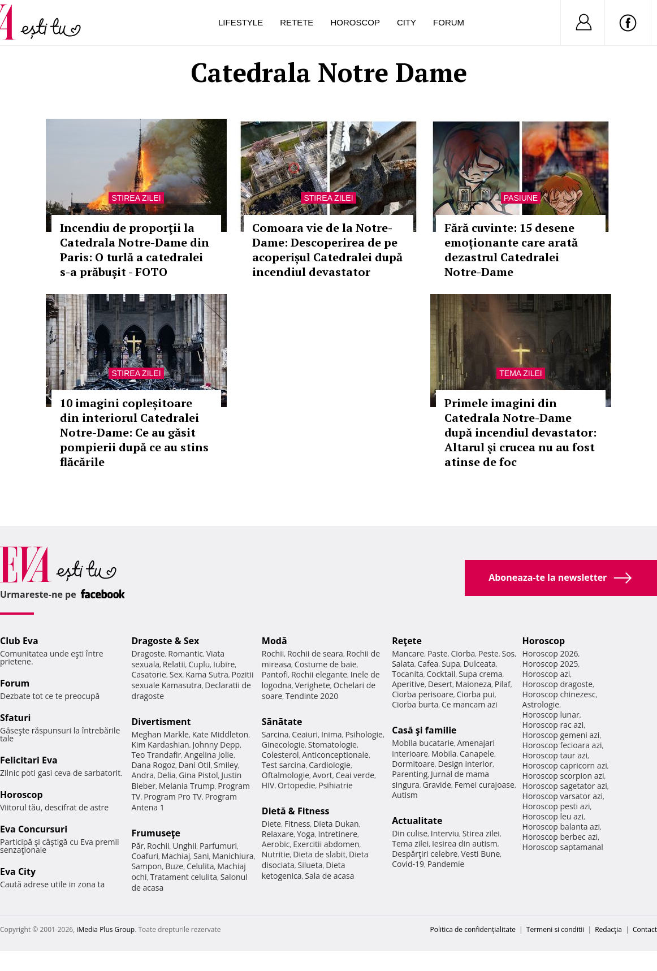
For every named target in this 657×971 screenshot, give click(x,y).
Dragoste (148, 653)
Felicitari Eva (29, 760)
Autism (405, 794)
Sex (176, 674)
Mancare (408, 653)
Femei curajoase (485, 784)
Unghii (184, 845)
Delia (166, 775)
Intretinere (337, 833)
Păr (137, 845)
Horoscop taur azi (554, 755)
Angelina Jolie (209, 754)
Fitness (297, 823)
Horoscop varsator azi (562, 796)
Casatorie (148, 674)
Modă (274, 641)
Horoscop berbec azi (560, 836)
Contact (645, 929)
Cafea (427, 663)
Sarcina (275, 734)
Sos (508, 653)
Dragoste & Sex (165, 641)
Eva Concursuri (33, 829)
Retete (296, 22)
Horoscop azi (546, 673)
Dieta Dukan (335, 823)
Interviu (445, 833)
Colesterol (280, 754)
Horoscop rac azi (553, 724)
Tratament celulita (183, 876)
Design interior (465, 763)
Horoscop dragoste (557, 684)
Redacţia (608, 929)
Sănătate (282, 721)
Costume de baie (326, 664)
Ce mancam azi (470, 704)
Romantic (185, 653)
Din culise (409, 833)
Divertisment (161, 721)
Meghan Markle (160, 734)
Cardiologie (330, 764)
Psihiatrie (335, 785)
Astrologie (541, 704)
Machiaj (176, 856)
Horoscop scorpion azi (563, 775)
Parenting (409, 774)
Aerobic (276, 844)
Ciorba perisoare (422, 694)
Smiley (226, 764)
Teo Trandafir (156, 754)
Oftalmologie (285, 775)
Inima (331, 734)
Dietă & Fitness (296, 811)
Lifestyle (240, 22)
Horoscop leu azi (552, 816)
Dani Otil (195, 764)
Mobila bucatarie (423, 742)
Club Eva (19, 641)
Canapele (477, 753)
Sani (201, 856)
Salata (403, 663)
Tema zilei (520, 373)
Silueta (310, 865)
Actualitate (417, 820)
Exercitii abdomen (326, 844)
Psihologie (364, 734)
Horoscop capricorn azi (564, 765)
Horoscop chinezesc (559, 694)
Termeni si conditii (555, 929)
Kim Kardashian (160, 744)
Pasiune (521, 197)
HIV (268, 785)
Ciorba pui (476, 694)
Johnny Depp (216, 744)
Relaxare (278, 833)
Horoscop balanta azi (561, 826)
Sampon (146, 866)
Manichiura (232, 856)
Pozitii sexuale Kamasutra (192, 680)
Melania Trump (187, 785)
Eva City (18, 871)
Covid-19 (408, 863)
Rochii (158, 845)
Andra (142, 775)
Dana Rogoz (153, 764)
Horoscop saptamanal (562, 846)
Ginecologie (283, 744)
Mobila (443, 753)
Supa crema (480, 673)
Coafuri (144, 856)
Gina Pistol (198, 775)
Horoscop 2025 (550, 663)
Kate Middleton (220, 734)
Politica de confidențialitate (473, 929)
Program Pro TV (173, 796)
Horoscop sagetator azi (564, 785)
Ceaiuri (305, 734)
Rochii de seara (315, 653)
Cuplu (199, 664)
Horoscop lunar (551, 714)
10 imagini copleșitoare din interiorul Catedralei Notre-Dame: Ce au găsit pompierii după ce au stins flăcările (134, 432)
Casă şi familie (424, 730)
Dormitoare (413, 763)
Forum (448, 22)
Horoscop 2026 (550, 653)
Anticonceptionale (335, 754)
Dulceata (479, 663)
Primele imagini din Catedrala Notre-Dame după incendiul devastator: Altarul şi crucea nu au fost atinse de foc (520, 432)
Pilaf (503, 684)
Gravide (436, 784)
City (406, 22)
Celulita (200, 866)
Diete (271, 823)
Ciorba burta (415, 704)
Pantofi (275, 674)
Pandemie (446, 863)
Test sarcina (284, 764)
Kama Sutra (206, 674)
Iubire (224, 664)
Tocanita (407, 673)
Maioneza (473, 684)
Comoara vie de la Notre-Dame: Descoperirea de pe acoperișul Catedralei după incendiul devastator (327, 249)
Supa (451, 663)
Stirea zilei (136, 197)
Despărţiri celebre (424, 853)
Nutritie (276, 854)
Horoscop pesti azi (556, 806)
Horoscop (355, 22)
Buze (174, 866)
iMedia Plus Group (105, 929)
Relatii (174, 664)
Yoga (306, 833)
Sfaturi (15, 717)
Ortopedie (296, 785)
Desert (440, 684)
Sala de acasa (329, 875)
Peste (488, 653)
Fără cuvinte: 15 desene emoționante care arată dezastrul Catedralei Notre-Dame (511, 249)
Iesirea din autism (465, 843)
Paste (437, 653)
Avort (322, 775)
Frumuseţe (155, 833)
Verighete (312, 685)
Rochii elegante (319, 674)
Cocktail (440, 673)
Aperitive (408, 684)
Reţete (407, 641)
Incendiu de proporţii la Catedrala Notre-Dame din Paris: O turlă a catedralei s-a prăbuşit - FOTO (134, 249)
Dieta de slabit (319, 854)
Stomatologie (332, 744)
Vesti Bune (480, 853)
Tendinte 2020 (312, 696)
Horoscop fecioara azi (562, 745)
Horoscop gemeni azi (561, 735)
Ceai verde (354, 775)
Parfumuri (218, 845)
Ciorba (463, 653)
